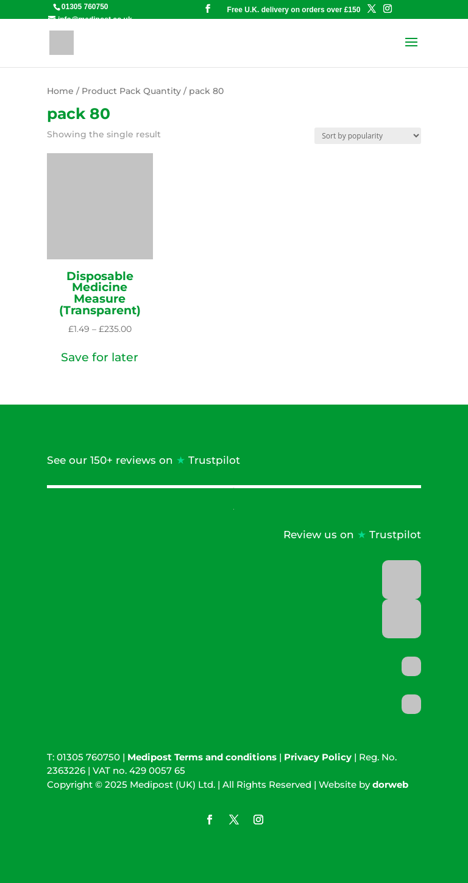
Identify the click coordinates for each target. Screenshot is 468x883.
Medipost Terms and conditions (202, 757)
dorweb (390, 784)
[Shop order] (367, 136)
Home (60, 91)
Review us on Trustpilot (352, 534)
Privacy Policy (318, 757)
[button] (99, 357)
